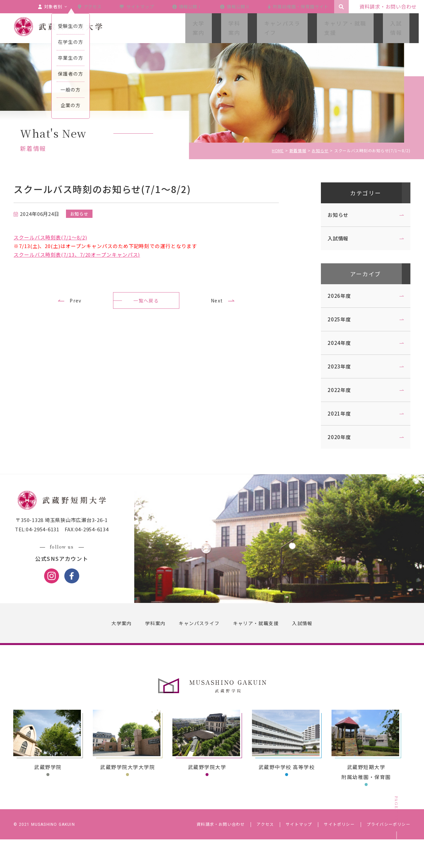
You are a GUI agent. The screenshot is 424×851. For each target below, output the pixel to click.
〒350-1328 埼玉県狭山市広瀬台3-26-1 (68, 532)
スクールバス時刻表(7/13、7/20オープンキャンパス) (83, 254)
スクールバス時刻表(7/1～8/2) (56, 237)
